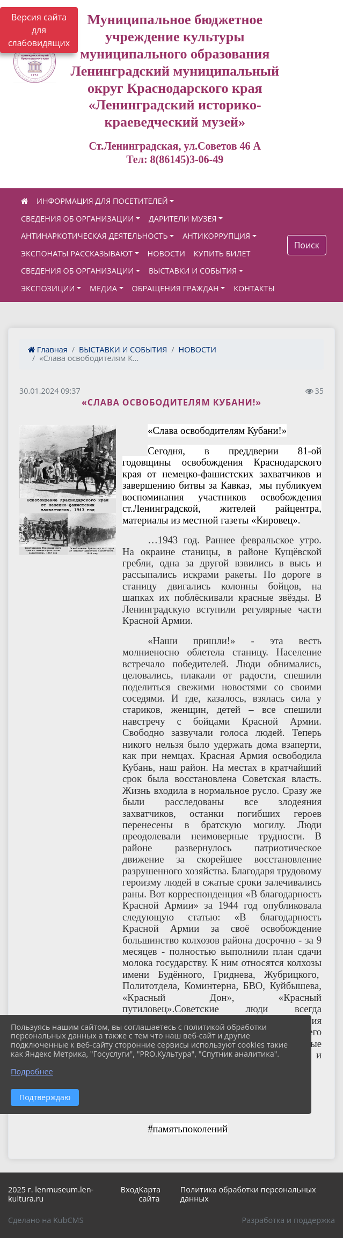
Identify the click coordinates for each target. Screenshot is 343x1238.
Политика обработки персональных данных (248, 1194)
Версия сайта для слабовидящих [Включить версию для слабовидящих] (39, 30)
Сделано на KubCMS (45, 1220)
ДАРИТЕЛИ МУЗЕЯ (183, 218)
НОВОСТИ (166, 253)
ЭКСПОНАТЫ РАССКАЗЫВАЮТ (77, 253)
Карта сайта (149, 1194)
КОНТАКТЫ (254, 288)
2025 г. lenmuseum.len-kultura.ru (50, 1194)
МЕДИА (103, 288)
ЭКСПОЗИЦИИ (48, 288)
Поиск (306, 245)
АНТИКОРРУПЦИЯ (216, 236)
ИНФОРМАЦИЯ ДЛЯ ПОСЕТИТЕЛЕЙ (102, 201)
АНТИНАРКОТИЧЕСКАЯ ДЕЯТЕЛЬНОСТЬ (94, 236)
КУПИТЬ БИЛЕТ (222, 253)
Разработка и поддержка (288, 1220)
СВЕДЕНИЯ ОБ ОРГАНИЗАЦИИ (77, 218)
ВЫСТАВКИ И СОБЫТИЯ (193, 271)
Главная (48, 349)
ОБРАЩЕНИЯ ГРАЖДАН (175, 288)
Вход (130, 1189)
